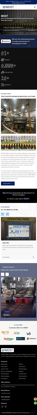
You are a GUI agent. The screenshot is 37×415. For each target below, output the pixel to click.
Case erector (22, 366)
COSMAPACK (7, 311)
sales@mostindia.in (14, 1)
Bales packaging (5, 376)
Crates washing (23, 376)
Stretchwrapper (5, 373)
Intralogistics (4, 378)
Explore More (7, 183)
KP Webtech (32, 412)
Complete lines (22, 373)
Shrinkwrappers (23, 369)
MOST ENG (6, 243)
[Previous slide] (7, 214)
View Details (6, 257)
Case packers (4, 366)
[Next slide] (2, 214)
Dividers (7, 315)
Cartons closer (4, 369)
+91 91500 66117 (27, 1)
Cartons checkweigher (6, 371)
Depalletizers (4, 364)
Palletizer (21, 371)
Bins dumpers (22, 378)
